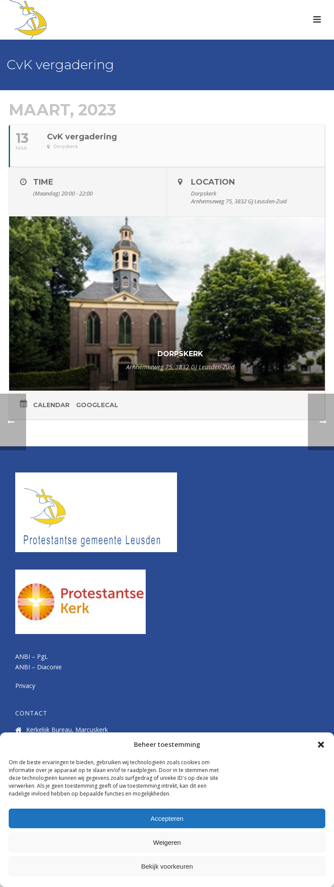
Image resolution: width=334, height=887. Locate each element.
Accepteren (167, 818)
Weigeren (167, 842)
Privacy (25, 685)
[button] (321, 744)
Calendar (51, 405)
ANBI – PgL (31, 656)
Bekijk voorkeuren (167, 866)
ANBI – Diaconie (38, 667)
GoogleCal (97, 405)
